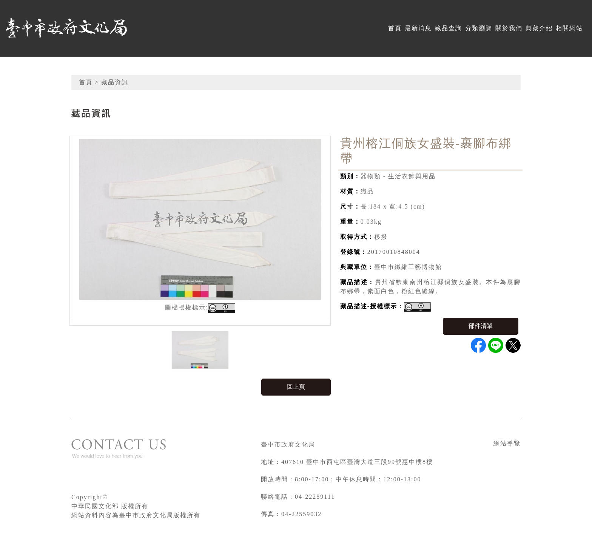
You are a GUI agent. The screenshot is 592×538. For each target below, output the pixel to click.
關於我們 (509, 28)
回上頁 (296, 386)
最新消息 (418, 28)
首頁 (395, 28)
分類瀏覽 (478, 28)
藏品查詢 (448, 28)
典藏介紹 (539, 28)
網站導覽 (507, 443)
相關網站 (569, 28)
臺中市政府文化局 (288, 444)
